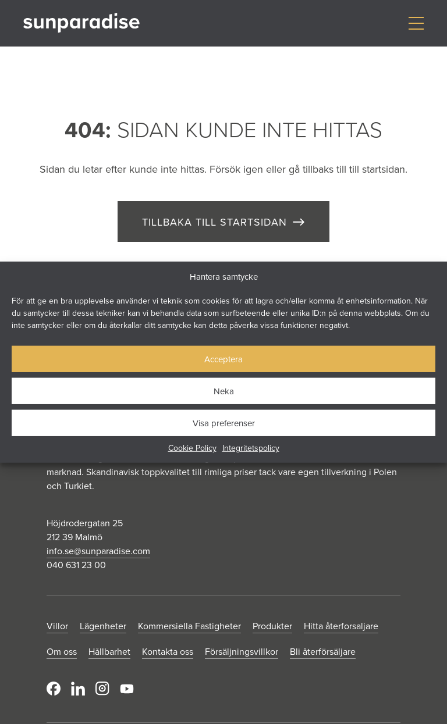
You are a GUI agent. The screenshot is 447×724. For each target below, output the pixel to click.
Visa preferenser (224, 422)
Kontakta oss (167, 651)
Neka (224, 390)
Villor (57, 625)
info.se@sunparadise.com (98, 550)
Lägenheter (103, 625)
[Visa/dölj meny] (416, 23)
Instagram (102, 689)
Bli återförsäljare (323, 651)
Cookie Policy (192, 448)
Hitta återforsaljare (341, 625)
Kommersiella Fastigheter (189, 625)
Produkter (272, 625)
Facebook (54, 689)
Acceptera (223, 358)
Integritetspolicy (250, 448)
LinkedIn (78, 689)
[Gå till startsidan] (81, 23)
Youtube (127, 689)
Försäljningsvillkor (241, 651)
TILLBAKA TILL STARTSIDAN (214, 222)
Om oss (62, 651)
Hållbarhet (109, 651)
